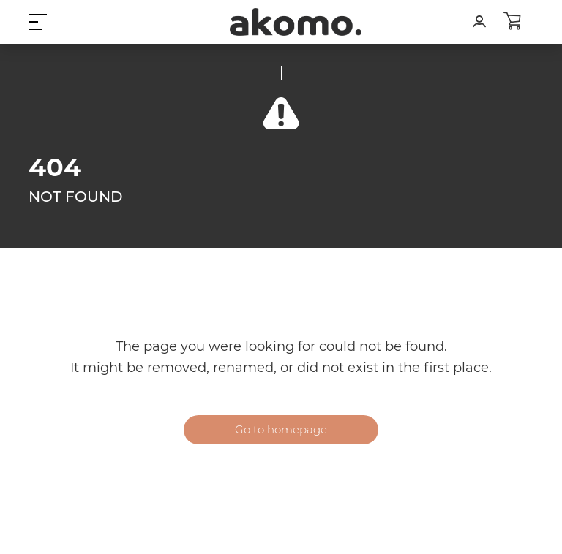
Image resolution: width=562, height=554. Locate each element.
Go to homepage (281, 429)
